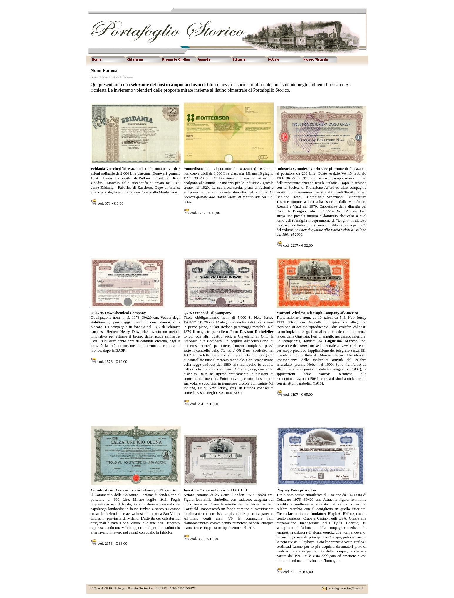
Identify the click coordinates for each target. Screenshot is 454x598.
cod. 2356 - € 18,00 (112, 543)
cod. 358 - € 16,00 (204, 539)
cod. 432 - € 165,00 (297, 571)
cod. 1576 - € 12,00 (112, 361)
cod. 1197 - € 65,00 (297, 394)
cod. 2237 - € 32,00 (298, 245)
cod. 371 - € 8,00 (110, 203)
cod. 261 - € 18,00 (204, 404)
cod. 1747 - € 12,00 (205, 213)
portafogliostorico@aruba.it (345, 588)
